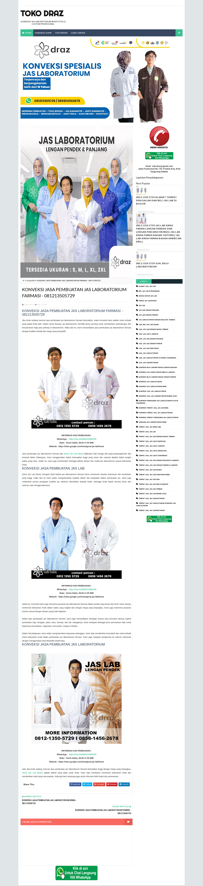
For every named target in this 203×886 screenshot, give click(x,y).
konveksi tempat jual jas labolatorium (156, 413)
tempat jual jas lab (147, 432)
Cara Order (78, 33)
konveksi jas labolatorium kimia (152, 386)
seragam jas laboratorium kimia (152, 422)
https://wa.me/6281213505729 (81, 439)
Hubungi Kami (43, 33)
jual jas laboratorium (148, 363)
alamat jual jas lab (147, 286)
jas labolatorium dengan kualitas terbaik (157, 320)
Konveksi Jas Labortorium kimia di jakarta (157, 372)
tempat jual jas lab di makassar (153, 451)
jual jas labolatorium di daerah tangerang (157, 358)
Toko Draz (41, 13)
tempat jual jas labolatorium (152, 499)
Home (28, 33)
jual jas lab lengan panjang (151, 339)
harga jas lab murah (148, 301)
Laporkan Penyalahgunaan (149, 177)
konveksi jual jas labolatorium (152, 391)
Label (143, 281)
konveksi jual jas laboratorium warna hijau (158, 396)
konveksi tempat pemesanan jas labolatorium (158, 417)
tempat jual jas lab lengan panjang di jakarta (159, 460)
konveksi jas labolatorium (150, 382)
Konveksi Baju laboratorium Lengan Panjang (158, 367)
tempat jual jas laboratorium (152, 510)
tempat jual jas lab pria (149, 479)
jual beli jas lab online (149, 325)
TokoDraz (41, 881)
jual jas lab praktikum (149, 348)
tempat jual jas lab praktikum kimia (154, 475)
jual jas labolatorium (148, 353)
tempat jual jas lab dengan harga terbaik (157, 436)
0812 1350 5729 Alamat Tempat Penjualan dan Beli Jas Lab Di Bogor (156, 200)
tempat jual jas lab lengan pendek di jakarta (158, 465)
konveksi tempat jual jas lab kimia (153, 408)
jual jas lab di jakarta (148, 334)
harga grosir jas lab (148, 296)
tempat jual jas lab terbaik (150, 489)
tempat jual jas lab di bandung (152, 441)
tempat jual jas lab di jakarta (152, 446)
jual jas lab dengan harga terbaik (153, 329)
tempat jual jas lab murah (150, 470)
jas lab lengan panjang (149, 310)
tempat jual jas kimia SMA (150, 427)
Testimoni (61, 33)
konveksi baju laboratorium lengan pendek (157, 377)
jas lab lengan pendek (148, 315)
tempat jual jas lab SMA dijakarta (153, 484)
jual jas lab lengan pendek (150, 344)
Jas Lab (142, 305)
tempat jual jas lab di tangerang (153, 456)
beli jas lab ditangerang (149, 291)
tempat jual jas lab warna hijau (152, 494)
